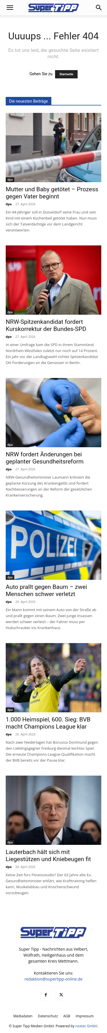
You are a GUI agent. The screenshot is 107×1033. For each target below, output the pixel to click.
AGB (66, 1016)
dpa (10, 180)
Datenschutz (48, 1016)
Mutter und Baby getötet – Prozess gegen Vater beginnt (52, 193)
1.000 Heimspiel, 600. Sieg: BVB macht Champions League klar (48, 723)
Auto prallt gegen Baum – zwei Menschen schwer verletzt (46, 590)
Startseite (66, 74)
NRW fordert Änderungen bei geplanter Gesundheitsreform (45, 458)
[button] (10, 7)
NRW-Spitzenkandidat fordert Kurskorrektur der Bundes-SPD (46, 325)
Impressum (85, 1016)
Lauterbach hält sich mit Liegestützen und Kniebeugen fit (48, 856)
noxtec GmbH (86, 1026)
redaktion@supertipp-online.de (54, 979)
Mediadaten (23, 1016)
